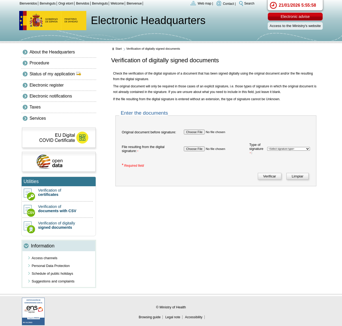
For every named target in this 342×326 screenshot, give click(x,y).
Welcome (117, 3)
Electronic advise (295, 16)
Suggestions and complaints (53, 281)
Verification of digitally (57, 225)
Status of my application (55, 74)
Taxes (35, 107)
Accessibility (193, 317)
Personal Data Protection (51, 266)
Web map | (205, 3)
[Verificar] (269, 176)
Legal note (172, 317)
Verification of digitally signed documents (153, 48)
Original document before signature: (149, 132)
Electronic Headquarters (148, 20)
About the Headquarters (52, 52)
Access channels (44, 258)
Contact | (229, 3)
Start (118, 48)
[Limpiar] (297, 176)
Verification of (57, 192)
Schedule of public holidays (52, 273)
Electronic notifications (50, 96)
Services (37, 118)
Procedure (39, 63)
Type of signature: (256, 149)
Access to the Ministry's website (295, 26)
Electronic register (46, 85)
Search (249, 3)
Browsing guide (150, 317)
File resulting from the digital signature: (143, 149)
